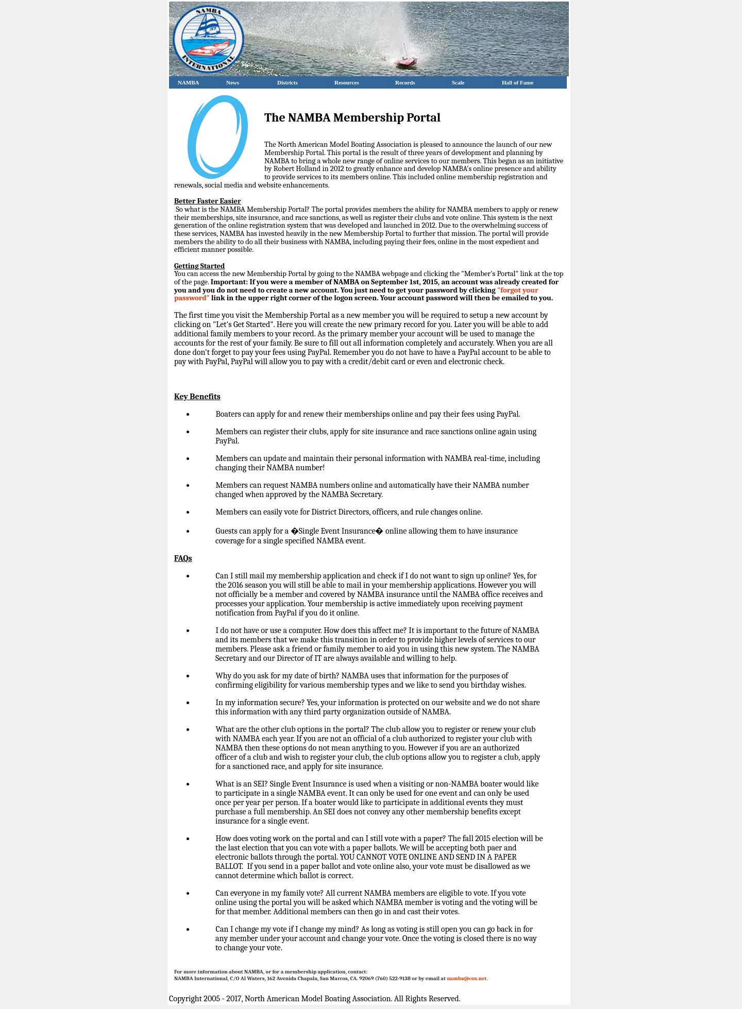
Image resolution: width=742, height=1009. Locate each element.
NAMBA (185, 82)
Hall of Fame (514, 82)
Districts (285, 82)
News (230, 82)
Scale (455, 82)
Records (402, 82)
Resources (344, 82)
